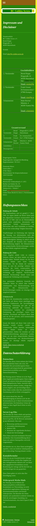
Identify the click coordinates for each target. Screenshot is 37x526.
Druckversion (8, 520)
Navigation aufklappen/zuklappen (18, 2)
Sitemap (16, 520)
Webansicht (31, 522)
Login (33, 520)
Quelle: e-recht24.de (9, 507)
